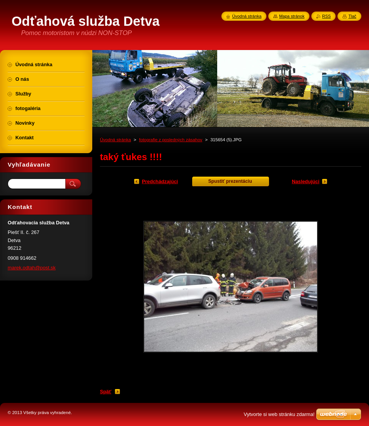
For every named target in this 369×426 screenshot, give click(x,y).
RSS (326, 16)
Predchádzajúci (160, 181)
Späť (105, 391)
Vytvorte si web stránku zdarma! (279, 414)
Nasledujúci (305, 181)
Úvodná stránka (115, 139)
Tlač (352, 16)
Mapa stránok (291, 16)
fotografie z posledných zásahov (171, 139)
